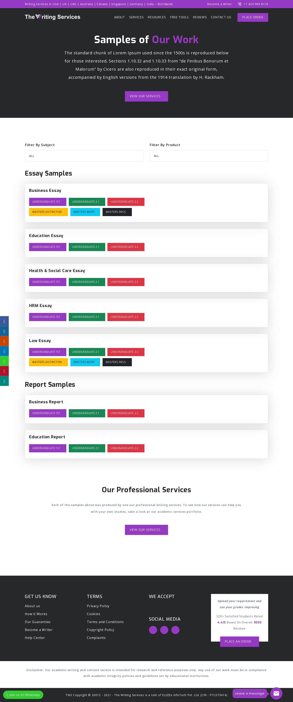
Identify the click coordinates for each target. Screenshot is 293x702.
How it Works (36, 614)
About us (32, 606)
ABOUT (119, 17)
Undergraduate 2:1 (86, 201)
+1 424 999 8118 (253, 4)
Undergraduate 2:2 (125, 201)
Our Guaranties (38, 622)
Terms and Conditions (105, 622)
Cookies (93, 614)
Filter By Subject (40, 144)
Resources (157, 17)
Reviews (200, 17)
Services (136, 17)
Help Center (35, 637)
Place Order (252, 17)
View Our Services (145, 96)
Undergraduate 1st (46, 201)
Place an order (238, 642)
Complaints (96, 637)
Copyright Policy (100, 630)
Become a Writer (219, 4)
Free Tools (179, 17)
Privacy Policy (98, 606)
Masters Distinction (47, 212)
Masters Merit (84, 212)
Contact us (221, 17)
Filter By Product (165, 144)
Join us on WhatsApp (23, 695)
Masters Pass (116, 212)
